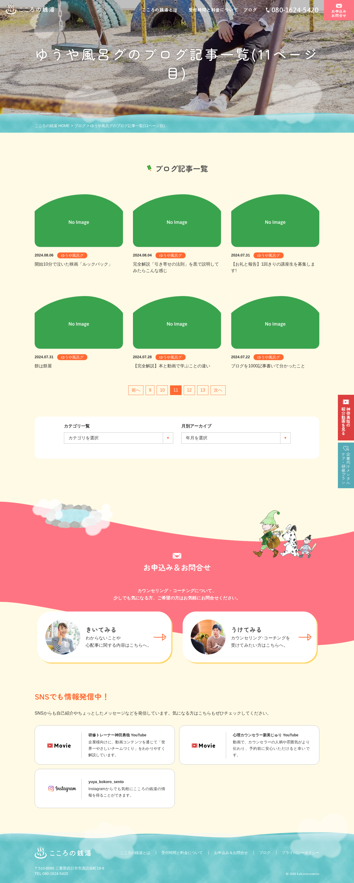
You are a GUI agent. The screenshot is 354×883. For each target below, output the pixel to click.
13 (202, 390)
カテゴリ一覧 (77, 426)
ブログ (250, 10)
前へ (136, 390)
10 (162, 390)
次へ (218, 390)
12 (189, 390)
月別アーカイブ (196, 426)
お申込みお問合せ (339, 14)
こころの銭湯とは (160, 10)
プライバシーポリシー (300, 853)
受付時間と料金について (213, 10)
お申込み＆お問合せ (231, 853)
